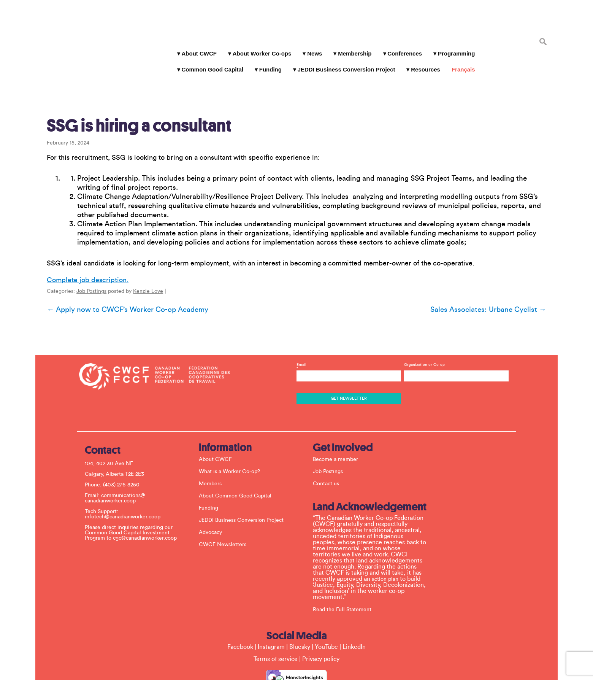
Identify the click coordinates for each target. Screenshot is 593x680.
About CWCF (195, 44)
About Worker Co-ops (258, 44)
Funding (267, 60)
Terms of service (276, 623)
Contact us (330, 447)
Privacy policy (320, 623)
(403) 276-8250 (125, 448)
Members (214, 447)
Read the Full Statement (346, 573)
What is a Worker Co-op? (233, 435)
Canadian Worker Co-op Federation (87, 35)
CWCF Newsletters (226, 508)
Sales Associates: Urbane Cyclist (495, 280)
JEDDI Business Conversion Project (343, 60)
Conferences (401, 44)
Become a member (339, 423)
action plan (389, 542)
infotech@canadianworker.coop (126, 480)
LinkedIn (354, 610)
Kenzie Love (141, 262)
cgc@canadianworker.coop (149, 501)
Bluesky (299, 610)
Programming (453, 44)
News (311, 44)
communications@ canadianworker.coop (119, 461)
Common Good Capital (209, 60)
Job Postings (85, 262)
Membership (351, 44)
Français (460, 60)
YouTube (326, 610)
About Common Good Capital (239, 459)
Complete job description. (81, 250)
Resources (422, 60)
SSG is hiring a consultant (132, 96)
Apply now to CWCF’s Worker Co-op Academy (120, 280)
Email (348, 332)
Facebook (240, 610)
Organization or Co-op (422, 328)
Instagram (271, 610)
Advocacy (214, 496)
